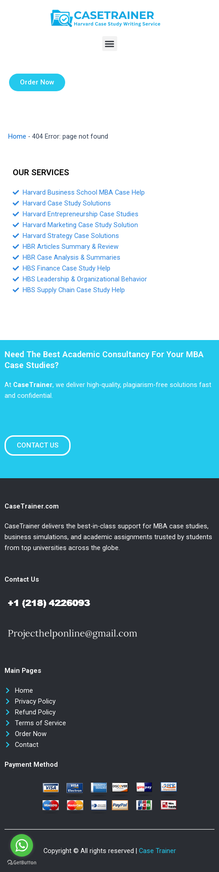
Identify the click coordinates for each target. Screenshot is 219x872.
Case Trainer (157, 851)
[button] (109, 43)
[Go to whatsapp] (21, 845)
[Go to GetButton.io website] (21, 863)
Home (17, 136)
